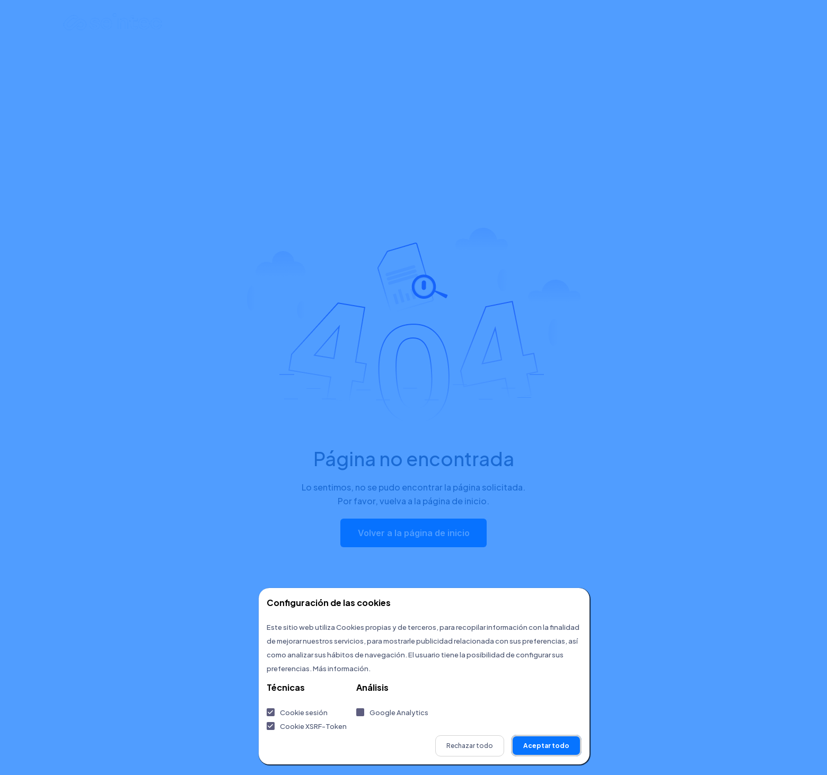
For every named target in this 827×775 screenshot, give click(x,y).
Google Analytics (398, 712)
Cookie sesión (304, 712)
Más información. (342, 668)
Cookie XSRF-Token (313, 726)
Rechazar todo (469, 746)
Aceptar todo (546, 746)
